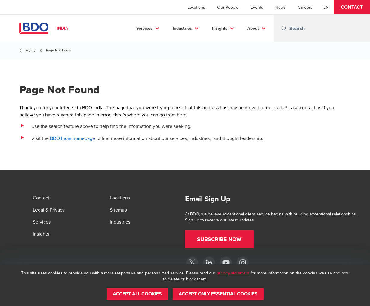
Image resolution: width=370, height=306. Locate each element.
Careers (305, 7)
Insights (219, 28)
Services (144, 28)
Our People (228, 7)
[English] (326, 7)
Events (257, 7)
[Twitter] (192, 262)
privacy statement (233, 273)
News (280, 7)
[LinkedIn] (209, 262)
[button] (352, 7)
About (253, 28)
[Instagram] (243, 262)
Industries (182, 28)
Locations (196, 7)
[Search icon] (284, 28)
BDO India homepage (72, 138)
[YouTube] (226, 262)
